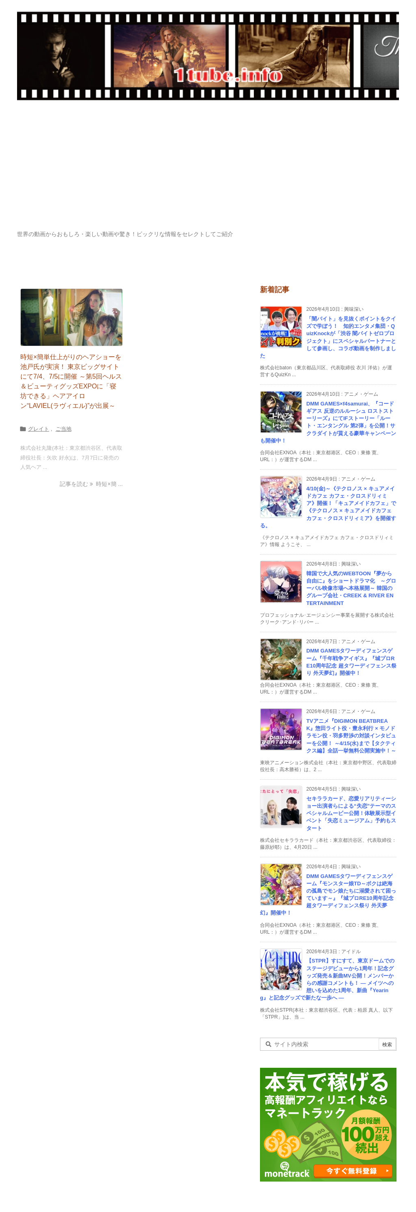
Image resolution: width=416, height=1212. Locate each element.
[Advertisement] (208, 169)
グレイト (38, 429)
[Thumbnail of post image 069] (71, 317)
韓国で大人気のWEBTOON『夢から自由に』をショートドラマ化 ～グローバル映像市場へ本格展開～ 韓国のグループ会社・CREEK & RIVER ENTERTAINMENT (351, 588)
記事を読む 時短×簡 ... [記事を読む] (91, 484)
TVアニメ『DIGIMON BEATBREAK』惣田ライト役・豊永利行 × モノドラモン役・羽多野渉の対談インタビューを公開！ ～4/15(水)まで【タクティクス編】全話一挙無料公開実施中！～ (351, 736)
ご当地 (64, 429)
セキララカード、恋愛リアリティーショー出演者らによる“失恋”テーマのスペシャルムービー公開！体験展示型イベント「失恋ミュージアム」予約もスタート (351, 813)
